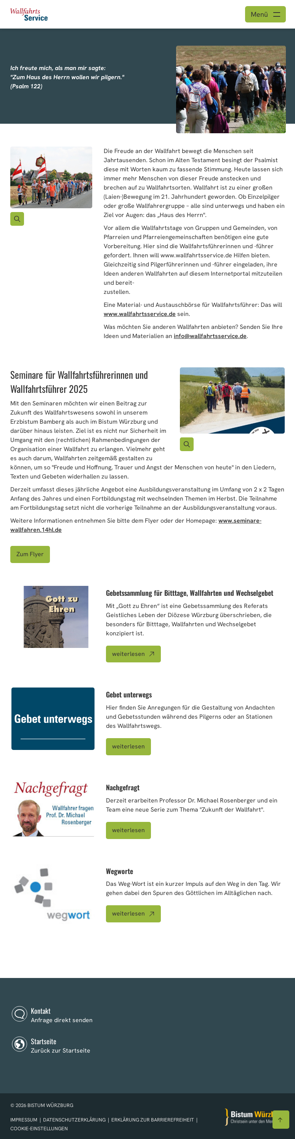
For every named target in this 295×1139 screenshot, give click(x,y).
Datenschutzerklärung (75, 1120)
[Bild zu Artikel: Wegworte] (53, 895)
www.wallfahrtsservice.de (140, 314)
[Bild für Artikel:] (51, 177)
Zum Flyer (30, 554)
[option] (147, 76)
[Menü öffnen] (265, 14)
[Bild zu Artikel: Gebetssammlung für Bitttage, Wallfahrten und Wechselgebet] (53, 617)
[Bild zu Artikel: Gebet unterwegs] (53, 719)
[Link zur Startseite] (29, 14)
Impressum (24, 1120)
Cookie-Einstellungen (39, 1128)
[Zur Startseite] (255, 1117)
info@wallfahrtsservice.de (210, 336)
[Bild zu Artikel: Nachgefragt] (53, 808)
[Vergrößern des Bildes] (17, 219)
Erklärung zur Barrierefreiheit (152, 1120)
